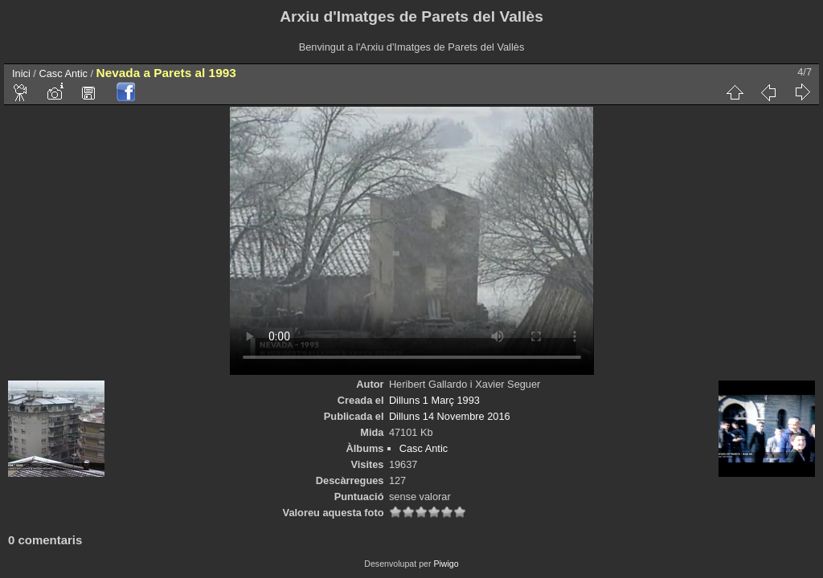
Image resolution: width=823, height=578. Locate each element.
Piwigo (445, 563)
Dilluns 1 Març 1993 (434, 400)
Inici (21, 73)
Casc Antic (63, 73)
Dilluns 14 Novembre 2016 (449, 416)
